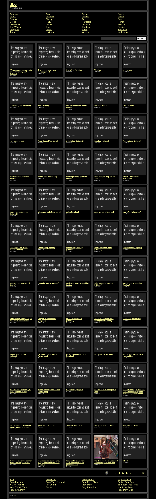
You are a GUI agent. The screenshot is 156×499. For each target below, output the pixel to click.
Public (49, 29)
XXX (12, 479)
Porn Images (16, 482)
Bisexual (50, 16)
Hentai (121, 22)
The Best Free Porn (128, 484)
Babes (121, 14)
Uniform (50, 32)
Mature (121, 24)
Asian (85, 14)
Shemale (122, 29)
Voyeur (85, 32)
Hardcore (86, 22)
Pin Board (51, 484)
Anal (48, 14)
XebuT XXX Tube (18, 487)
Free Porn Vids (125, 490)
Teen (12, 32)
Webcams (123, 32)
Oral (48, 27)
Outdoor (86, 27)
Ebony (49, 19)
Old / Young (16, 27)
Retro (84, 29)
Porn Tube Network (55, 482)
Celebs (13, 19)
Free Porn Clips (90, 482)
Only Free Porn (89, 487)
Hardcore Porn (125, 487)
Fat (83, 19)
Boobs (121, 16)
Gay (120, 19)
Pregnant (14, 29)
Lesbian (86, 24)
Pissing (121, 27)
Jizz (13, 5)
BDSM (13, 16)
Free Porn (87, 484)
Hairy (48, 22)
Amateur (14, 14)
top (15, 495)
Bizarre (85, 16)
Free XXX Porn (17, 490)
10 (143, 472)
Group (13, 22)
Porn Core (51, 479)
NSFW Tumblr (17, 484)
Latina (49, 24)
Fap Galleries (124, 479)
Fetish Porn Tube (126, 482)
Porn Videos (88, 479)
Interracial (15, 24)
